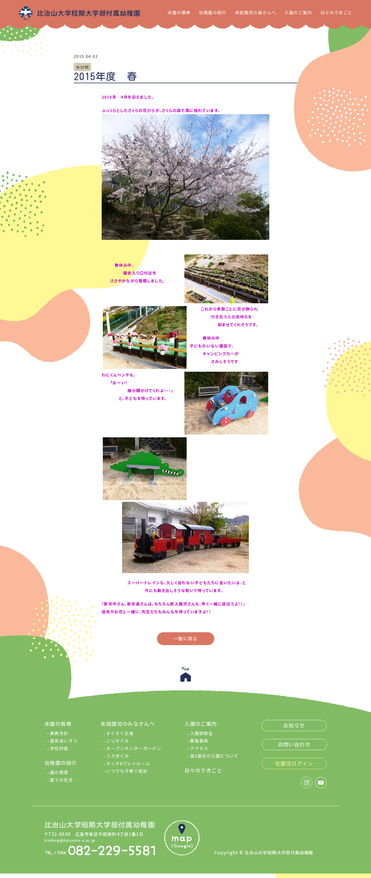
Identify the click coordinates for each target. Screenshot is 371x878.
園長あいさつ (63, 745)
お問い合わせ (294, 748)
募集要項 (199, 745)
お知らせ (294, 730)
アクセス (199, 753)
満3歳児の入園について (214, 760)
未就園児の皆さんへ (255, 13)
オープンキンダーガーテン (133, 753)
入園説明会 (201, 738)
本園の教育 (179, 13)
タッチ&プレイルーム (128, 768)
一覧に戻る (185, 638)
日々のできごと (336, 13)
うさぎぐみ (117, 760)
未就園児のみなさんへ (128, 728)
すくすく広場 (120, 738)
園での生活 (61, 784)
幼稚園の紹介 (212, 13)
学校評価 (59, 753)
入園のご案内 (298, 13)
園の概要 (59, 777)
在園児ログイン (294, 767)
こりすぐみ (117, 745)
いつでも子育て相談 (127, 776)
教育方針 (59, 738)
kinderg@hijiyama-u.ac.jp (74, 844)
